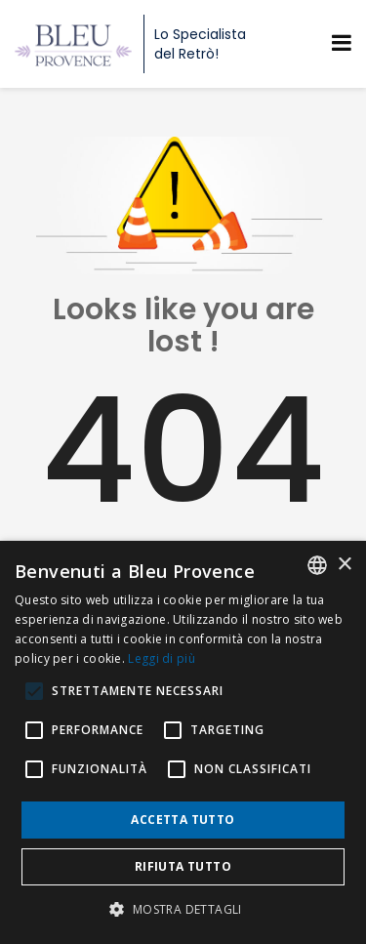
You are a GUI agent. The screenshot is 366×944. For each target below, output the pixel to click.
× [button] (344, 564)
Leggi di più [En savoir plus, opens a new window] (161, 658)
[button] (182, 910)
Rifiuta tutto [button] (183, 866)
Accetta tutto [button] (182, 819)
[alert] (183, 742)
